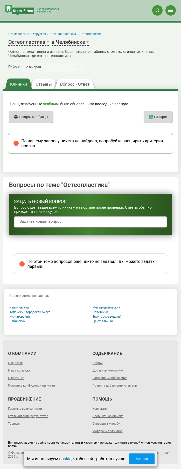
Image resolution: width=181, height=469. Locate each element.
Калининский (19, 307)
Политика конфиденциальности (31, 385)
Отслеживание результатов (28, 416)
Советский (100, 312)
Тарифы (14, 423)
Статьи (98, 363)
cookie (65, 458)
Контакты (100, 408)
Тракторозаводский (107, 316)
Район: (14, 67)
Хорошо (142, 459)
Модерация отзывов (108, 431)
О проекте (15, 363)
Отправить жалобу (106, 423)
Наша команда (19, 370)
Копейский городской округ (29, 312)
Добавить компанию (108, 370)
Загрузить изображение (110, 378)
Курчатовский (19, 316)
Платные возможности (25, 408)
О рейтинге (16, 378)
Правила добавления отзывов (115, 385)
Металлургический (106, 307)
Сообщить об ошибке (108, 416)
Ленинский (17, 321)
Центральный (103, 321)
